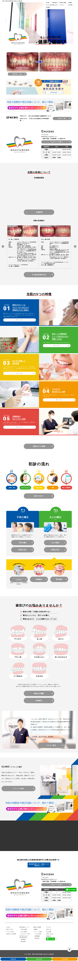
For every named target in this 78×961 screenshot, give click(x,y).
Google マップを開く (56, 141)
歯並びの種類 (63, 2)
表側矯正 (39, 579)
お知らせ (48, 929)
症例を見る (23, 550)
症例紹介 (48, 7)
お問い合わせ (50, 934)
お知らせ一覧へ (62, 118)
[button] (3, 246)
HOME (48, 2)
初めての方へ (39, 496)
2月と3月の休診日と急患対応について (35, 116)
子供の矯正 (23, 542)
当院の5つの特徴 (39, 446)
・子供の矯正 (23, 929)
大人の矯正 (55, 542)
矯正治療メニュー (56, 2)
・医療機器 (36, 936)
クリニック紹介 (18, 788)
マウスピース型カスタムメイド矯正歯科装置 (19, 579)
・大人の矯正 (23, 931)
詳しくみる (20, 320)
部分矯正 (59, 579)
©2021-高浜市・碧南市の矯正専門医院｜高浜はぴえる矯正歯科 (39, 954)
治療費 (70, 2)
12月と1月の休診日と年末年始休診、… (34, 119)
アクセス (48, 927)
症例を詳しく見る (17, 74)
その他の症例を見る (39, 275)
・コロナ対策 (37, 934)
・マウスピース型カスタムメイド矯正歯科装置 (25, 935)
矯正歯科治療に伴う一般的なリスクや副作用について (39, 864)
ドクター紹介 (51, 745)
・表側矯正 (23, 939)
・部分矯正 (23, 941)
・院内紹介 (36, 938)
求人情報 (48, 931)
